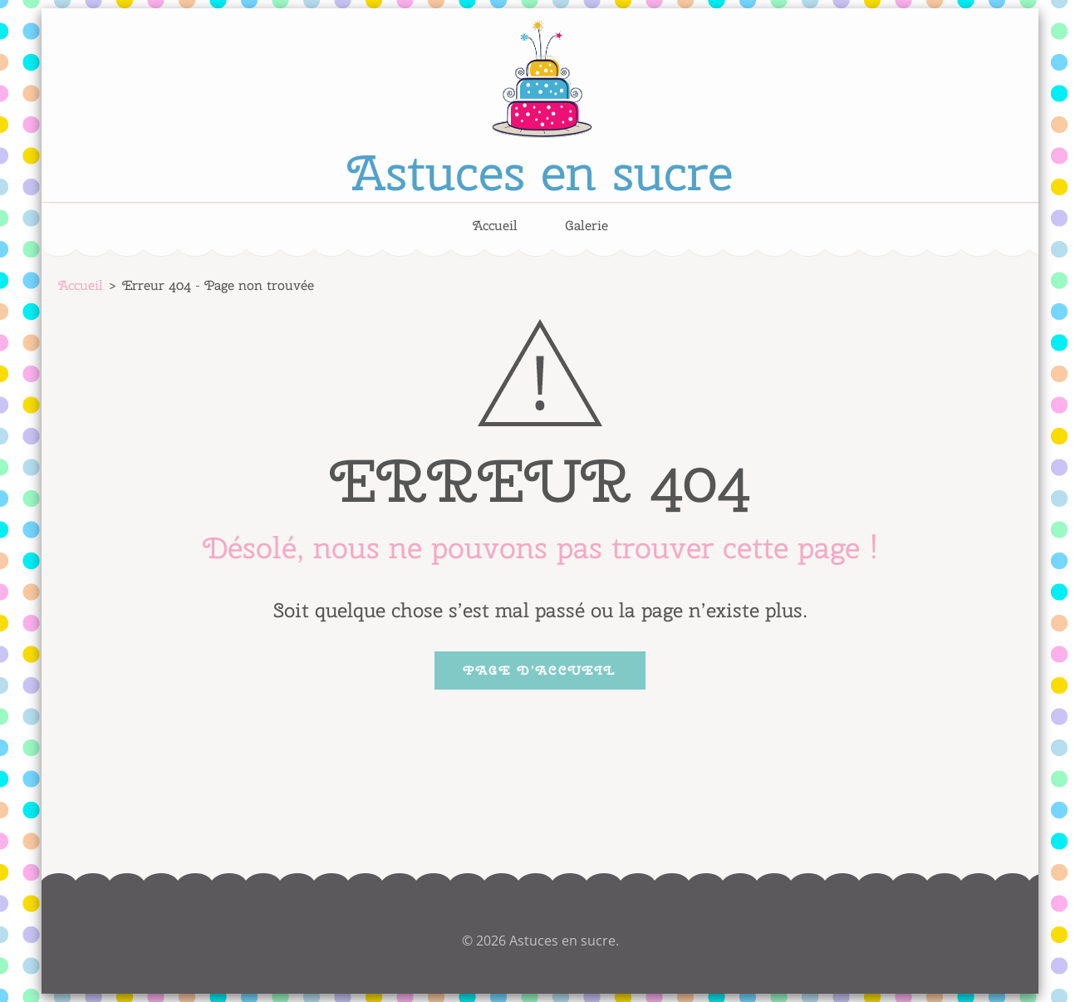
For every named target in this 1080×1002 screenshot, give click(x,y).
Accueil (495, 226)
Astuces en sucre (540, 172)
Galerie (586, 226)
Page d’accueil (540, 670)
